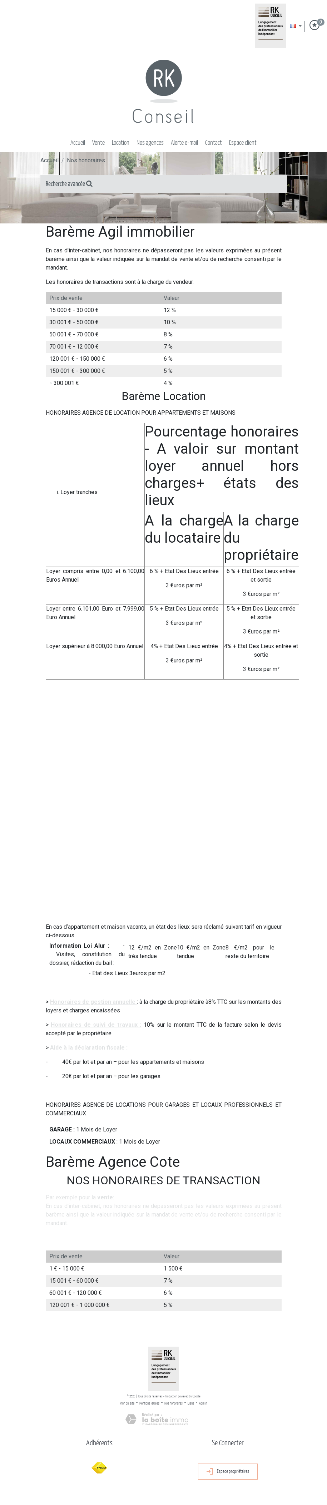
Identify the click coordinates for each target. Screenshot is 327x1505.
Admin (203, 1403)
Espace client (243, 143)
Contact (213, 143)
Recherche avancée (69, 183)
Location (120, 143)
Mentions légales (149, 1403)
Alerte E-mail (184, 143)
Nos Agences (150, 143)
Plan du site (127, 1403)
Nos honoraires (173, 1403)
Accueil (77, 143)
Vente (98, 143)
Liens (191, 1403)
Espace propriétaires (228, 1472)
